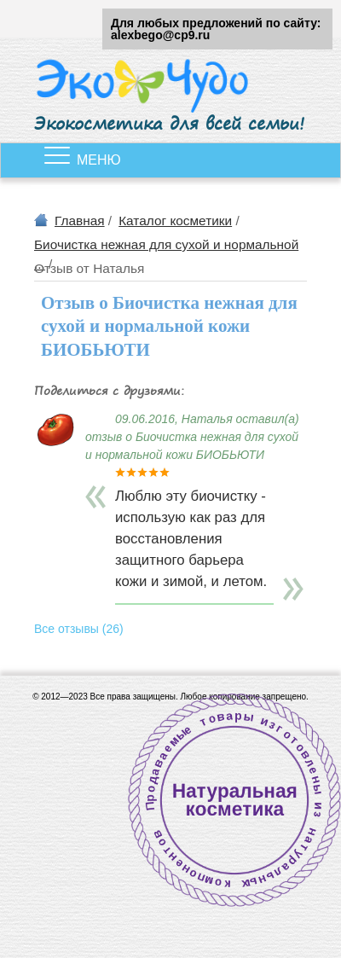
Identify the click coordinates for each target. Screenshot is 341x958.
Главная (80, 220)
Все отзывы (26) (79, 629)
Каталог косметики (175, 220)
